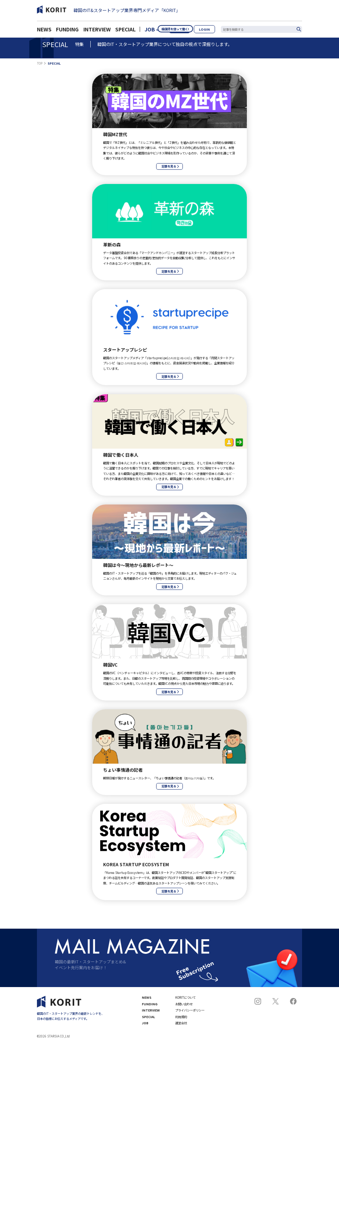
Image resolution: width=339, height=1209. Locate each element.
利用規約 (181, 1016)
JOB (149, 31)
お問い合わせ (184, 1003)
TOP (39, 63)
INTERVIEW (97, 31)
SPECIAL (125, 31)
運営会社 (181, 1022)
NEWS (44, 31)
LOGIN (208, 31)
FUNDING (67, 31)
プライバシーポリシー (189, 1010)
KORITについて (185, 997)
